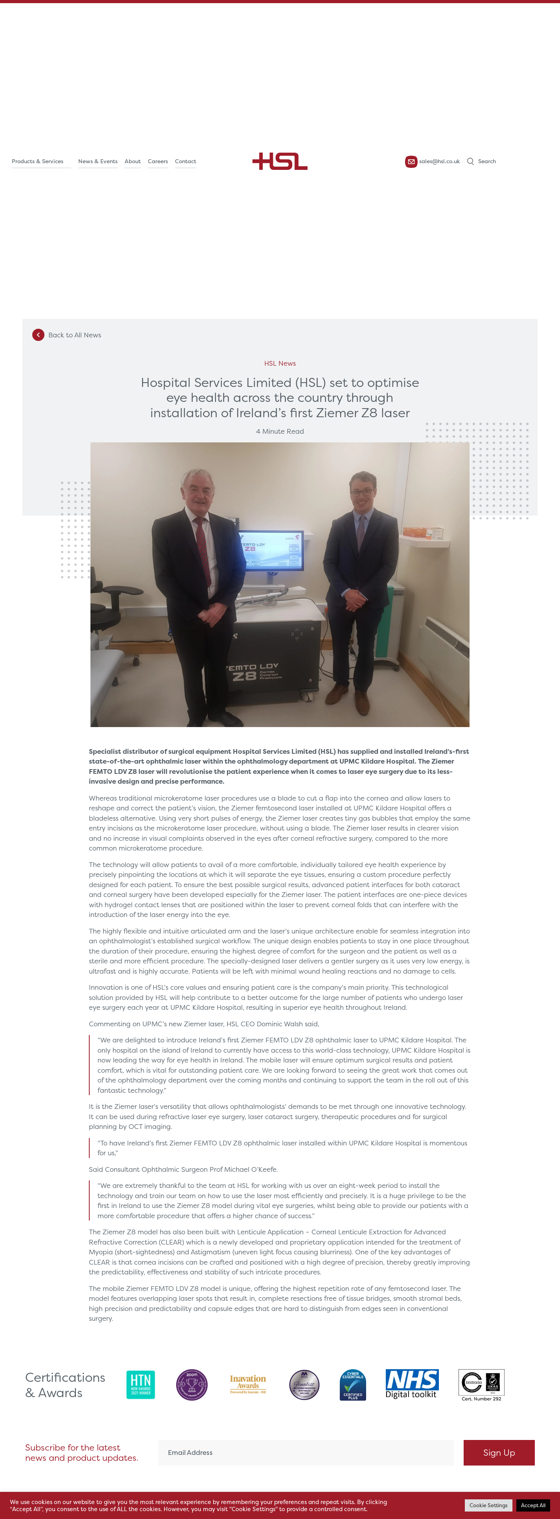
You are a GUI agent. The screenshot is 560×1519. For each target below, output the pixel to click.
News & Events (98, 161)
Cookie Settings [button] (489, 1505)
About (133, 161)
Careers (158, 161)
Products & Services (37, 161)
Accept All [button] (533, 1505)
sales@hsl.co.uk (432, 162)
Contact (185, 161)
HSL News (280, 363)
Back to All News (66, 335)
